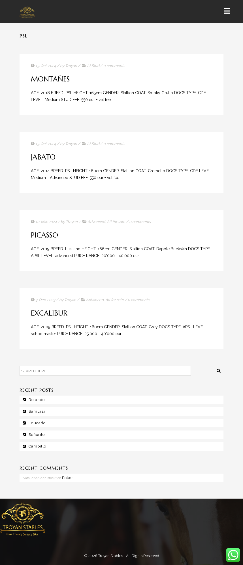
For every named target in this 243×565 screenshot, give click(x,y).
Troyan (71, 66)
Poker (67, 478)
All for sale (116, 222)
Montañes (50, 79)
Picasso (44, 235)
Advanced (96, 222)
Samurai (37, 411)
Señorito (37, 434)
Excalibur (49, 313)
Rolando (37, 400)
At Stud (93, 66)
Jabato (43, 157)
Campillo (37, 446)
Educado (37, 423)
